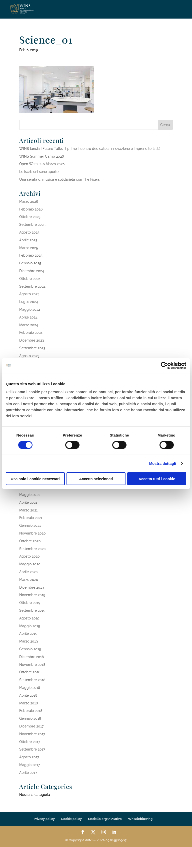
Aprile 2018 (28, 695)
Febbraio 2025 (30, 255)
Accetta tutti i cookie (156, 478)
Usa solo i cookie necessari (35, 478)
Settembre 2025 (32, 225)
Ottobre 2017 (29, 742)
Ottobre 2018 (29, 672)
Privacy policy (44, 819)
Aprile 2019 (28, 633)
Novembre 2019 (32, 595)
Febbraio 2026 (30, 209)
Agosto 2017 (29, 757)
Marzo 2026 (28, 201)
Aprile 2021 (28, 502)
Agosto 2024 (29, 294)
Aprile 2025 (28, 240)
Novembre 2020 (32, 533)
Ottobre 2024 (29, 279)
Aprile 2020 (28, 572)
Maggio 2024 (29, 309)
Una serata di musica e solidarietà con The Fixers (59, 179)
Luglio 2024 (28, 302)
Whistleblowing (140, 819)
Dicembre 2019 (31, 587)
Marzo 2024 (28, 325)
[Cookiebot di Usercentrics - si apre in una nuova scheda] (164, 365)
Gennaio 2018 (30, 718)
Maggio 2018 (29, 688)
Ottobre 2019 (29, 603)
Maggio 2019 (29, 626)
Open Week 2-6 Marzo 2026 (41, 164)
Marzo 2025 (28, 248)
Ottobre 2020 (30, 541)
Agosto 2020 (29, 556)
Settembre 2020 (32, 549)
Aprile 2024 (28, 317)
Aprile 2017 (28, 773)
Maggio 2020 (29, 564)
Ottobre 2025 (29, 217)
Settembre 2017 (32, 749)
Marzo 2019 (28, 641)
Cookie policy (71, 819)
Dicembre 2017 (31, 726)
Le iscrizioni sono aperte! (39, 172)
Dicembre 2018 (31, 657)
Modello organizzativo (105, 819)
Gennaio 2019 (30, 649)
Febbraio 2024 (30, 333)
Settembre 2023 (32, 348)
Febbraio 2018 (30, 711)
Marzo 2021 (28, 510)
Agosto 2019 (29, 618)
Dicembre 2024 (31, 271)
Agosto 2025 (29, 232)
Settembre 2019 (32, 610)
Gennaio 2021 (30, 525)
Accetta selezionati (96, 478)
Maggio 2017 (29, 765)
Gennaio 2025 (30, 263)
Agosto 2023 (29, 356)
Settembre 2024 (32, 286)
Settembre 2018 (32, 680)
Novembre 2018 (32, 665)
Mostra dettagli (162, 463)
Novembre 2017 (32, 734)
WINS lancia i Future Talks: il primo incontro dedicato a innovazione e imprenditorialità (89, 149)
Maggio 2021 (29, 495)
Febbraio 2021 (30, 518)
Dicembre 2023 (31, 340)
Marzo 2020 (28, 580)
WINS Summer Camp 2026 (41, 156)
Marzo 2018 (28, 703)
